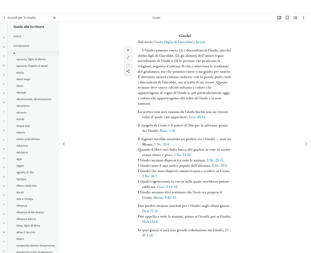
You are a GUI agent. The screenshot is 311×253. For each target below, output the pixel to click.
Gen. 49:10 (197, 117)
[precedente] (64, 130)
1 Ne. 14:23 (182, 155)
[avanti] (306, 130)
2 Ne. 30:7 (149, 176)
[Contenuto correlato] (295, 18)
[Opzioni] (303, 18)
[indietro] (5, 18)
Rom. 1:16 (167, 130)
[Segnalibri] (287, 18)
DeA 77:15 (150, 211)
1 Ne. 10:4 (161, 144)
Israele (201, 42)
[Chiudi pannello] (55, 18)
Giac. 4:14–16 (167, 187)
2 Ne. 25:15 (215, 160)
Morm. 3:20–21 (164, 197)
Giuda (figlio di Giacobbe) (174, 42)
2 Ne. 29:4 (219, 165)
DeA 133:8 (150, 222)
